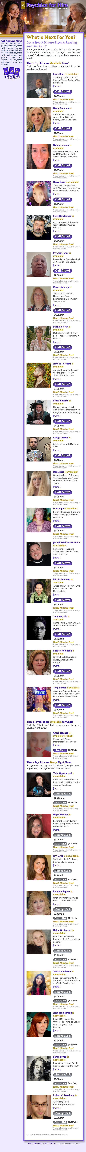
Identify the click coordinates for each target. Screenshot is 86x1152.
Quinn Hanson (61, 145)
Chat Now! (60, 750)
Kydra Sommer (61, 108)
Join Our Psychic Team (37, 1143)
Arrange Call (62, 794)
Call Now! (62, 91)
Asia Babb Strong (62, 1013)
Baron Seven (59, 1057)
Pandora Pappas (61, 891)
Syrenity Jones (60, 253)
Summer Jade (60, 616)
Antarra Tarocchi (62, 364)
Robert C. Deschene (63, 1095)
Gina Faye (58, 509)
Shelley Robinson (62, 651)
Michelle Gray (60, 327)
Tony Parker (59, 688)
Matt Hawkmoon (62, 216)
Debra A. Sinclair (62, 930)
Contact (52, 1143)
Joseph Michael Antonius (66, 543)
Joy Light (58, 856)
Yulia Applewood (62, 773)
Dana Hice (58, 472)
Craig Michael (60, 438)
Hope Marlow (60, 815)
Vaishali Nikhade (62, 972)
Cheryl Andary (61, 287)
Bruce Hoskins (60, 401)
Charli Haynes (60, 733)
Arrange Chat (60, 803)
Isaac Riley (59, 74)
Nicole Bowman (61, 580)
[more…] (57, 86)
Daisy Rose (59, 182)
